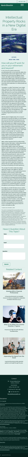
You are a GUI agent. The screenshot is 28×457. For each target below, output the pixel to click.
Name (5, 234)
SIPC (12, 431)
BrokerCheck (2, 404)
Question (5, 251)
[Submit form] (6, 264)
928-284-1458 (22, 1)
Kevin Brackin (7, 5)
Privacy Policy (2, 442)
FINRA (10, 431)
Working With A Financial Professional (14, 292)
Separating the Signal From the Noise (14, 357)
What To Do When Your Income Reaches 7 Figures (14, 325)
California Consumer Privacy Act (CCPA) (12, 421)
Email (5, 242)
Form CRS (4, 401)
